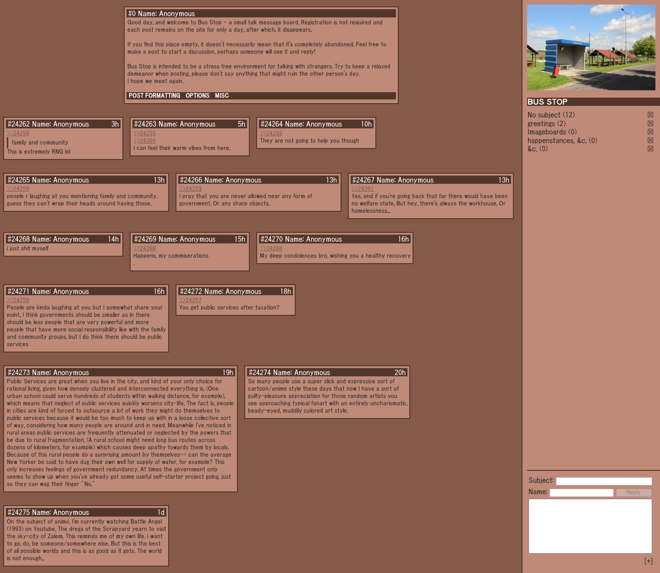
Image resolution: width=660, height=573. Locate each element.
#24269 (145, 238)
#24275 (19, 512)
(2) (561, 123)
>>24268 (144, 248)
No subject (545, 114)
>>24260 (144, 140)
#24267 (363, 179)
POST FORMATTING (154, 96)
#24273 (19, 372)
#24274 (260, 372)
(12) (569, 114)
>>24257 (190, 300)
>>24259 (18, 133)
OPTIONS (197, 96)
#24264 (272, 123)
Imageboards (547, 131)
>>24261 (363, 189)
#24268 (19, 238)
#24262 (19, 123)
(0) (572, 131)
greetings (541, 123)
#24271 (19, 291)
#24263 (145, 123)
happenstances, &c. (557, 140)
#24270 (272, 238)
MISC (222, 96)
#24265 (19, 179)
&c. (532, 148)
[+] (648, 561)
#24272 (191, 291)
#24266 (191, 179)
